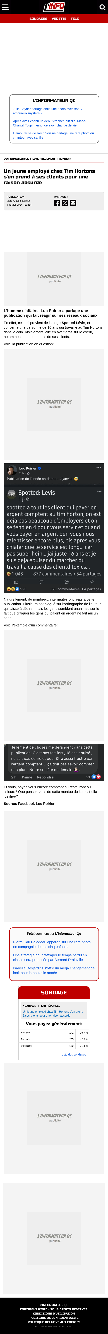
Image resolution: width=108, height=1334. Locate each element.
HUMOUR (65, 158)
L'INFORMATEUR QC (16, 158)
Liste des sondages (73, 1054)
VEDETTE (59, 19)
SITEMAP (52, 1326)
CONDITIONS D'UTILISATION (54, 1313)
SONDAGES (38, 19)
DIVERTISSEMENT (43, 158)
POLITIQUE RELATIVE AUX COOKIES (54, 1322)
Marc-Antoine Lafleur (18, 200)
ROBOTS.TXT (66, 1326)
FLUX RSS (40, 1326)
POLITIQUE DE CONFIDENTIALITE (54, 1318)
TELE (75, 19)
